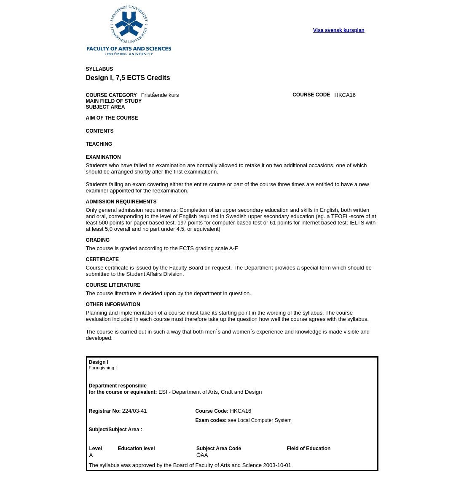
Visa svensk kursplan (339, 30)
